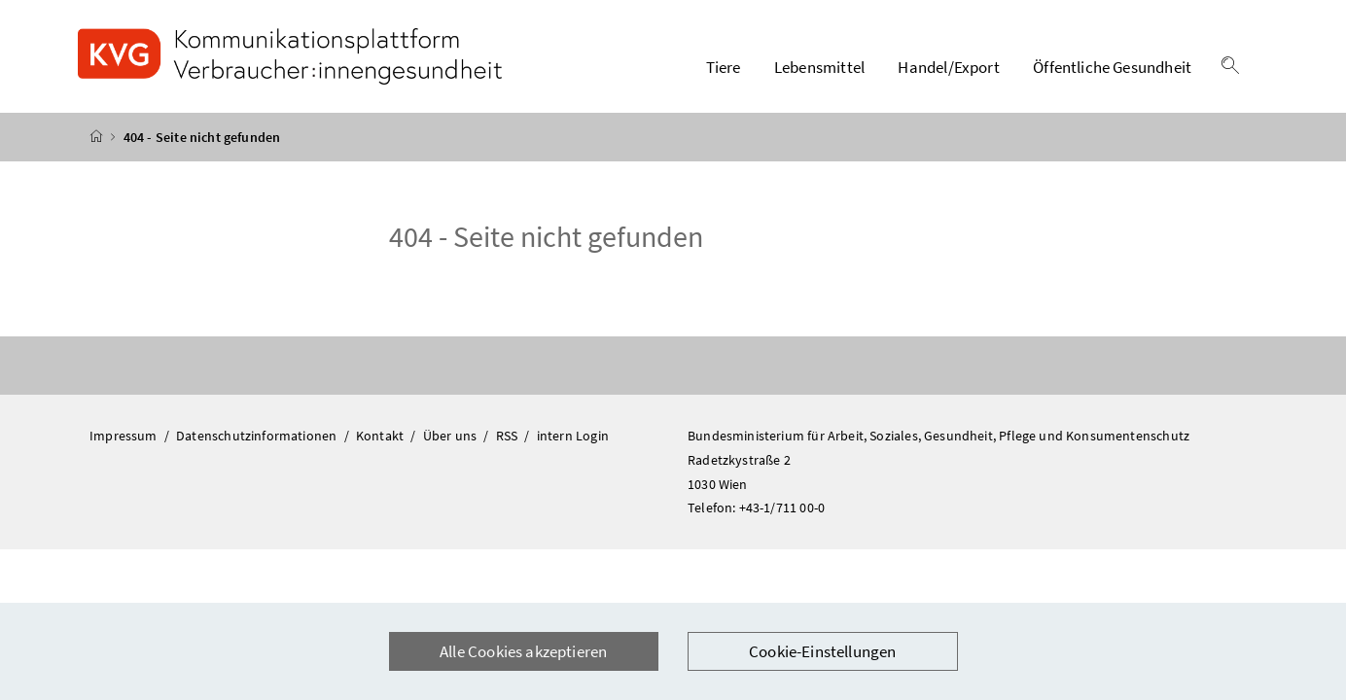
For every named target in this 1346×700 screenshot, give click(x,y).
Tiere (723, 67)
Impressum (124, 435)
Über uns (451, 435)
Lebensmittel (819, 67)
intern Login (573, 435)
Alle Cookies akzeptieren (523, 651)
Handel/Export (948, 67)
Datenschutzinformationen (257, 435)
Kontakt (381, 435)
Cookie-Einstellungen (823, 651)
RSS (508, 435)
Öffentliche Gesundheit (1112, 67)
